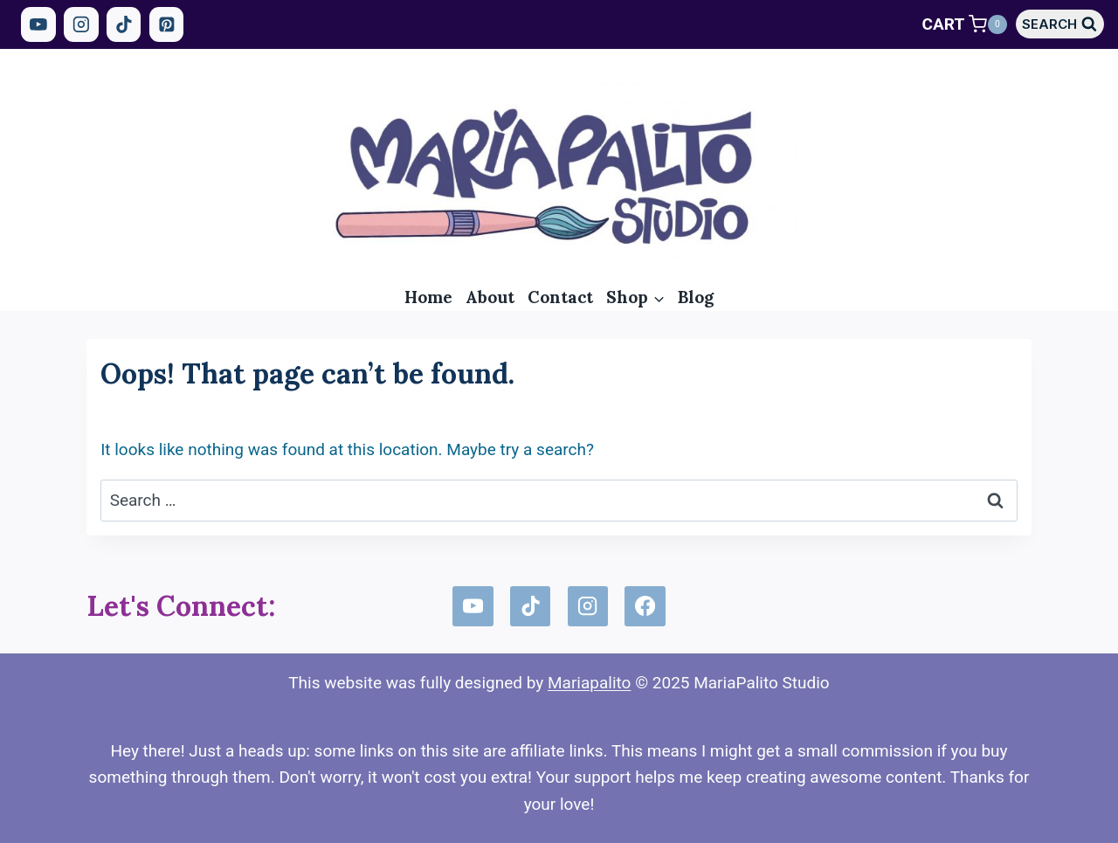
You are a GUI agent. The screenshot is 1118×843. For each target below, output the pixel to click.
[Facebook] (645, 606)
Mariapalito (589, 683)
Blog (696, 297)
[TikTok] (124, 24)
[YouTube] (38, 24)
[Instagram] (81, 24)
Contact (560, 297)
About (490, 297)
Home (428, 297)
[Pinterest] (166, 24)
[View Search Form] (1060, 24)
